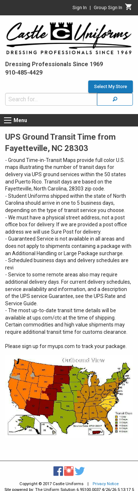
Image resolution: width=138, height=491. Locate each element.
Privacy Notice (106, 483)
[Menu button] (7, 120)
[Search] (115, 99)
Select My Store (110, 86)
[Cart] (129, 9)
